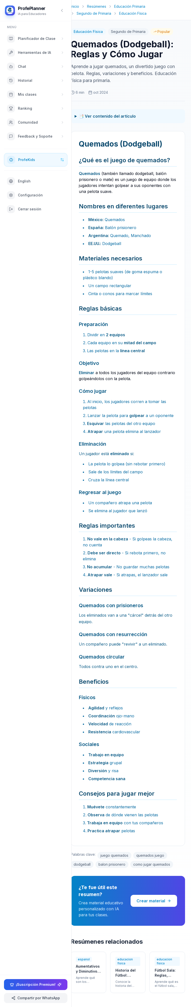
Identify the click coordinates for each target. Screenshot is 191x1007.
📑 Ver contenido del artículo (107, 116)
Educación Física (132, 13)
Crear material (154, 900)
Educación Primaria (129, 6)
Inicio (75, 6)
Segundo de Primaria (94, 13)
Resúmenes (96, 6)
